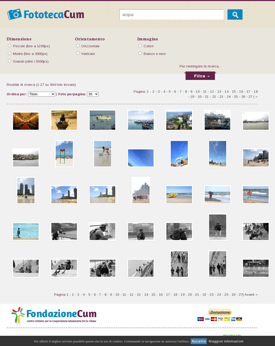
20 (200, 97)
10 (198, 91)
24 (229, 97)
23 (221, 97)
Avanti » (251, 294)
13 (219, 91)
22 (214, 97)
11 (205, 91)
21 (207, 97)
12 (212, 91)
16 (241, 91)
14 (226, 91)
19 (192, 97)
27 (251, 97)
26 (243, 97)
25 (236, 97)
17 (248, 91)
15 (234, 91)
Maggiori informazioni (226, 341)
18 (256, 91)
